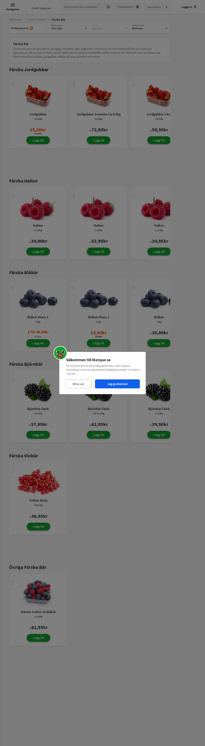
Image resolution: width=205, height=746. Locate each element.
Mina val (78, 384)
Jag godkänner (117, 384)
